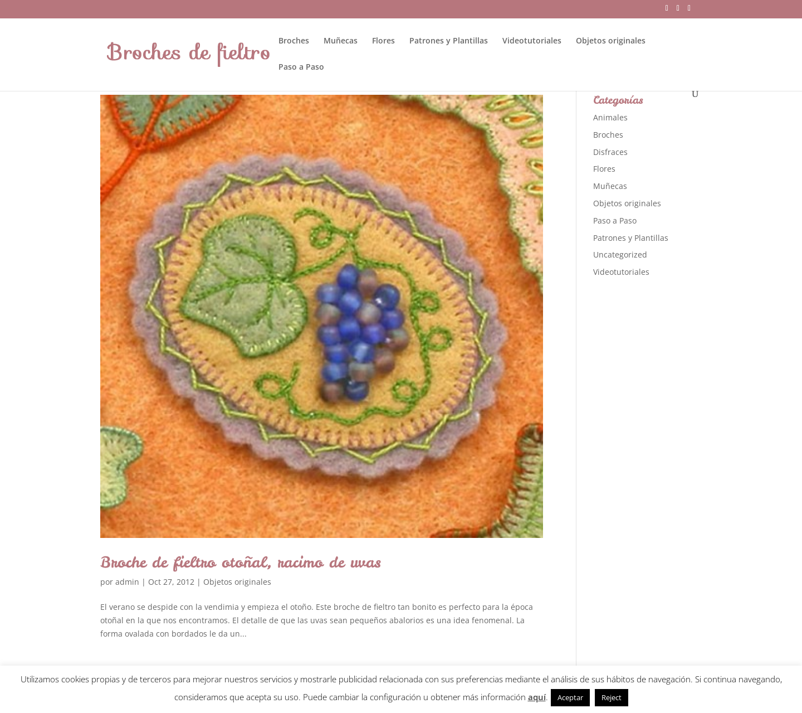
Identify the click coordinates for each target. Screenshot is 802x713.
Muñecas (341, 41)
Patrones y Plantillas (448, 41)
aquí (537, 696)
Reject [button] (612, 697)
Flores (383, 41)
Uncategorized (620, 254)
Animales (610, 117)
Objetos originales (610, 41)
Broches (293, 41)
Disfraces (610, 152)
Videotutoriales (531, 41)
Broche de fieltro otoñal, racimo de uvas (240, 562)
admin (127, 581)
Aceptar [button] (570, 697)
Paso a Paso (301, 67)
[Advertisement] (676, 462)
